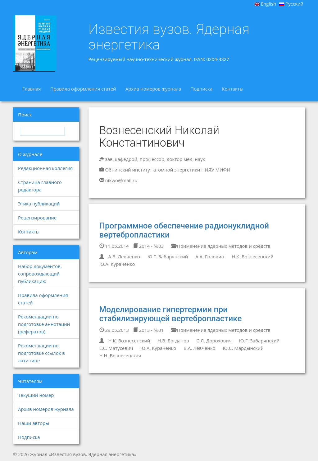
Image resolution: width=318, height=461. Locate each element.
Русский (291, 4)
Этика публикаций (39, 203)
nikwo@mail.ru (121, 180)
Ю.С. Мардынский (243, 348)
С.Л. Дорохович (213, 340)
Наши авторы (33, 423)
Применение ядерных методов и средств (220, 246)
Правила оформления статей (83, 89)
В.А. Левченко (199, 348)
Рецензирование (37, 217)
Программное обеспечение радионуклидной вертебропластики (184, 230)
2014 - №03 (148, 246)
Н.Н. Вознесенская (120, 355)
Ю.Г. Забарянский (168, 256)
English (265, 4)
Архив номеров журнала (153, 89)
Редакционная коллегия (45, 168)
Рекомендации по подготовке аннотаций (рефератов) (44, 324)
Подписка (201, 89)
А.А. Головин (209, 256)
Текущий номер (36, 395)
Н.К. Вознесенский (253, 256)
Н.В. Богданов (173, 340)
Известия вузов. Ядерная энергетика (169, 36)
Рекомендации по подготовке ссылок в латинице (41, 353)
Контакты (232, 89)
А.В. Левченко (124, 256)
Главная (31, 89)
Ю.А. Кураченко (117, 264)
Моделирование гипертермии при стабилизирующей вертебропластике (170, 314)
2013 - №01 (148, 330)
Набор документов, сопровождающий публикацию (40, 273)
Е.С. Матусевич (116, 348)
